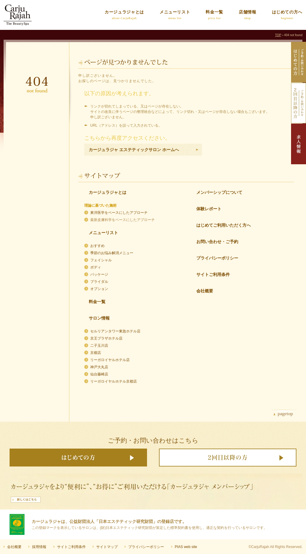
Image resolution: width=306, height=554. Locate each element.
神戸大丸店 (99, 367)
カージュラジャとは (107, 192)
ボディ (95, 267)
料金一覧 (97, 301)
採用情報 (39, 547)
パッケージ (99, 274)
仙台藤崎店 (99, 374)
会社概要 (204, 290)
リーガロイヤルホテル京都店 (113, 381)
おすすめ (97, 246)
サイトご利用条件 (213, 274)
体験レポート (208, 208)
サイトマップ (107, 547)
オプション (99, 289)
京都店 (95, 353)
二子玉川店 (99, 345)
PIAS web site (186, 547)
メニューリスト (103, 232)
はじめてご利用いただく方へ (223, 225)
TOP (278, 35)
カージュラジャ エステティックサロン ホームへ (134, 149)
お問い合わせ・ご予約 (217, 241)
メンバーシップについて (219, 192)
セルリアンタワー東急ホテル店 (115, 331)
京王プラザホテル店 (106, 338)
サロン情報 (99, 318)
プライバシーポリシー (217, 258)
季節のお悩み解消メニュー (111, 253)
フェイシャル (101, 260)
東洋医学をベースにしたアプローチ (119, 213)
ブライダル (99, 282)
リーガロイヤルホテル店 (110, 360)
